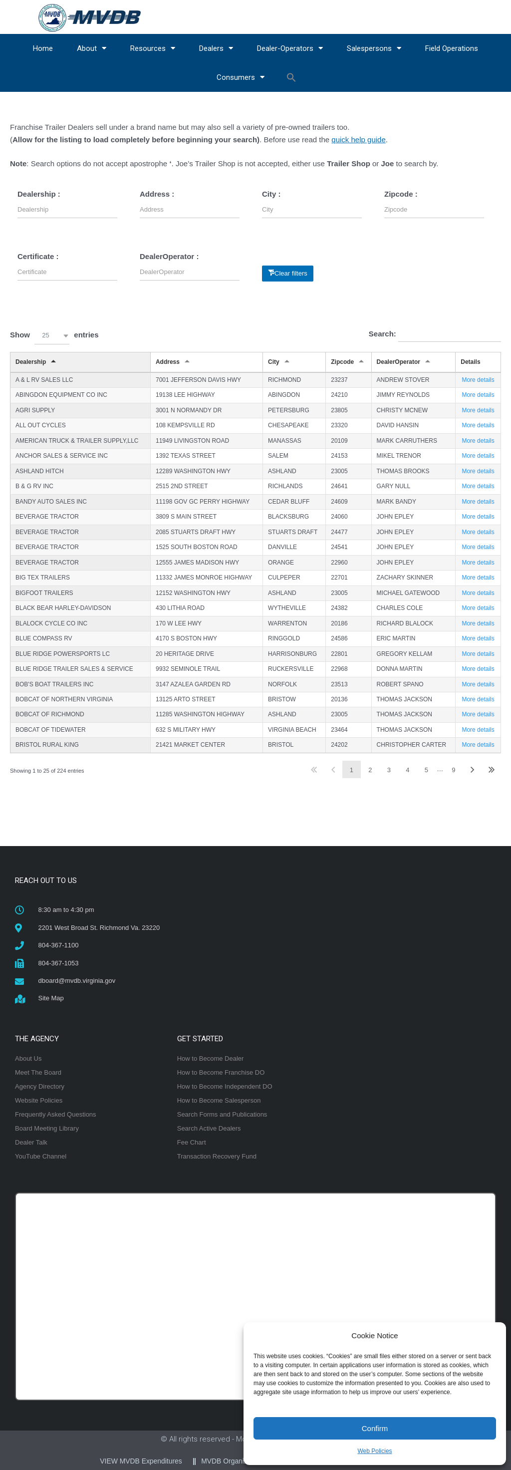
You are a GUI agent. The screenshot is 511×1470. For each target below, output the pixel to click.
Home (43, 48)
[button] (291, 77)
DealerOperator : (169, 256)
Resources (152, 48)
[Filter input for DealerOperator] (190, 272)
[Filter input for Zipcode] (434, 209)
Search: (435, 334)
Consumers (240, 77)
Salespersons (374, 48)
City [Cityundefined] (273, 361)
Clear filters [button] (290, 273)
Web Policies (374, 1451)
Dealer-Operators (290, 48)
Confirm (375, 1428)
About (91, 48)
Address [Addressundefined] (168, 361)
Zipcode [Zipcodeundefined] (342, 361)
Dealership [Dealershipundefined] (30, 361)
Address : (157, 194)
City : (271, 194)
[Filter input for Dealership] (67, 209)
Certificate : (38, 256)
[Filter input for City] (312, 209)
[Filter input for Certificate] (67, 272)
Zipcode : (401, 194)
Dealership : (38, 194)
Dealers (216, 48)
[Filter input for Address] (190, 209)
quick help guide (358, 139)
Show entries (54, 335)
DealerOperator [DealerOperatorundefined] (398, 361)
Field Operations (451, 48)
